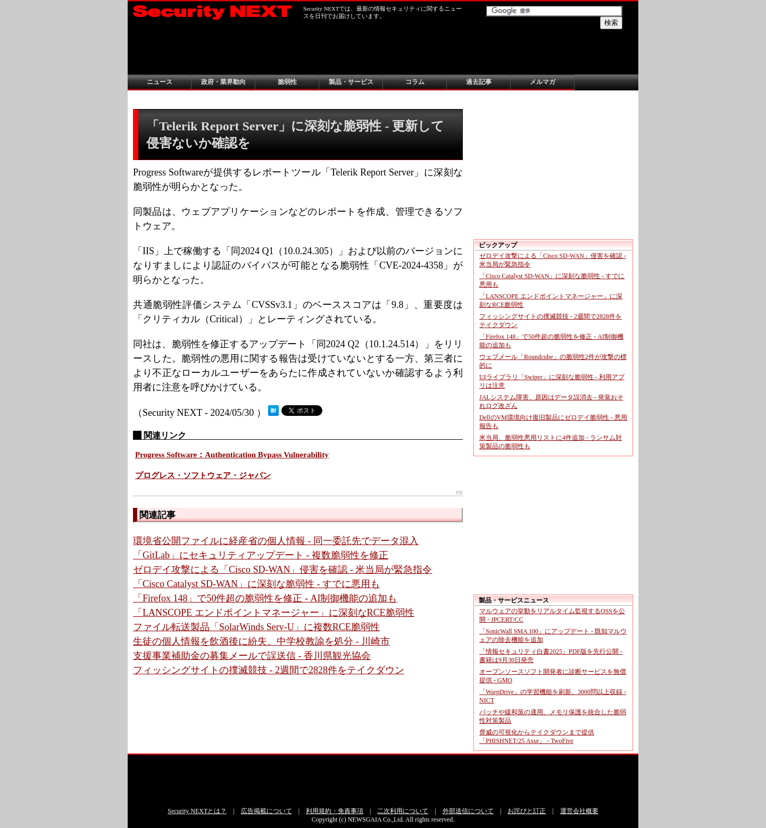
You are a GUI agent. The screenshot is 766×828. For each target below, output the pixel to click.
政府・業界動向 (223, 82)
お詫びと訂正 (526, 811)
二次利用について (402, 811)
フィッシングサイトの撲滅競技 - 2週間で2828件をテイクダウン (268, 670)
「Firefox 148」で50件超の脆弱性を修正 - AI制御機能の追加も (265, 598)
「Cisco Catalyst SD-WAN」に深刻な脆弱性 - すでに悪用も (256, 584)
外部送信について (468, 811)
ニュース (159, 82)
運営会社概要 (579, 811)
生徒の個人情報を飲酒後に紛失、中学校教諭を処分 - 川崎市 (261, 641)
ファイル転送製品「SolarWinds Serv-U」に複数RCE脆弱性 (256, 627)
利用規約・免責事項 (334, 811)
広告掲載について (266, 811)
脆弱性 (287, 82)
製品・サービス (351, 82)
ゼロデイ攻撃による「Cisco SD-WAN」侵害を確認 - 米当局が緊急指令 (282, 569)
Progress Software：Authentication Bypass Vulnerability (232, 454)
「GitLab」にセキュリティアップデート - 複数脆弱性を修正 (260, 555)
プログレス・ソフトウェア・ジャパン (203, 475)
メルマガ (542, 82)
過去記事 (479, 82)
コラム (414, 82)
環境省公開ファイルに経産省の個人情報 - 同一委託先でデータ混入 (276, 541)
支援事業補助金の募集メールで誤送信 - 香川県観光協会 (252, 655)
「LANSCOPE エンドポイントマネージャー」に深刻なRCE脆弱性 (273, 612)
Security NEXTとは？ (197, 811)
